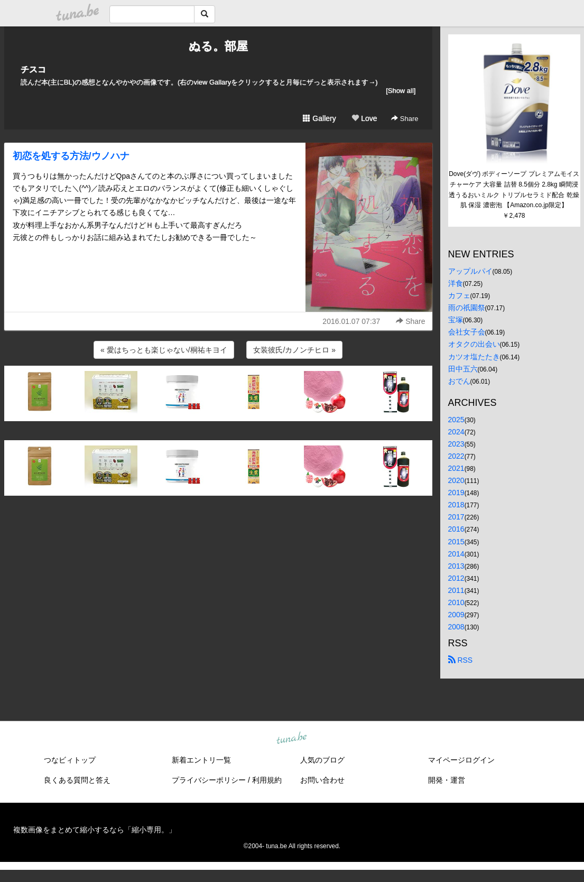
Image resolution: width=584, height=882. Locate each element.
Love (364, 118)
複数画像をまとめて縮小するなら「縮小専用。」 (94, 829)
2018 (456, 504)
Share (404, 119)
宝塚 (455, 319)
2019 (456, 492)
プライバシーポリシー (209, 780)
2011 (456, 590)
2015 (456, 541)
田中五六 (463, 369)
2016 (456, 529)
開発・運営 (446, 780)
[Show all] (400, 91)
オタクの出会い (474, 344)
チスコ (33, 69)
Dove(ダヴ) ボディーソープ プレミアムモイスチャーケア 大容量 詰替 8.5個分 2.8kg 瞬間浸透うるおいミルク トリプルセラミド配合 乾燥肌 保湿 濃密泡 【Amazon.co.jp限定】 (514, 189)
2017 (456, 517)
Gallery (319, 118)
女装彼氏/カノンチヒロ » (294, 350)
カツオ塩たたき (474, 356)
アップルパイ (470, 271)
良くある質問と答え (77, 780)
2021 (456, 468)
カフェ (459, 295)
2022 (456, 456)
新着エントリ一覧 (201, 760)
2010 (456, 602)
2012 (456, 578)
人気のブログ (322, 760)
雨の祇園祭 (466, 307)
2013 (456, 566)
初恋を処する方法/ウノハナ (71, 156)
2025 (456, 419)
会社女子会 (466, 332)
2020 (456, 480)
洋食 (455, 283)
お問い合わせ (322, 780)
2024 (456, 432)
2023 (456, 444)
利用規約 (267, 780)
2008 (456, 627)
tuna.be (291, 738)
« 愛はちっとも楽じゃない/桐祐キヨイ (163, 350)
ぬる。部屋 (218, 46)
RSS (460, 660)
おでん (459, 381)
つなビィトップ (70, 760)
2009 (456, 614)
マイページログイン (461, 760)
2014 (456, 554)
